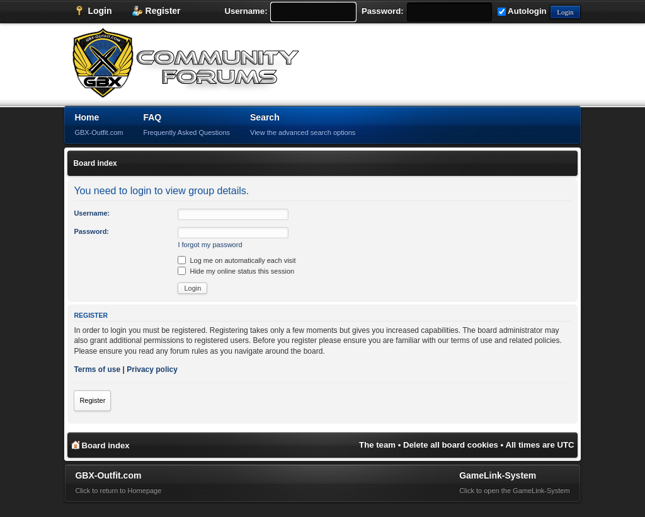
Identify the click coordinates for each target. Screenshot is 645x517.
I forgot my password (210, 244)
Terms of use (97, 369)
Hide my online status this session (236, 271)
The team (377, 445)
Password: (383, 11)
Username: (245, 11)
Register (92, 400)
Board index (95, 163)
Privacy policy (152, 369)
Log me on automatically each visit (236, 260)
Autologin (522, 11)
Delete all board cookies (450, 445)
